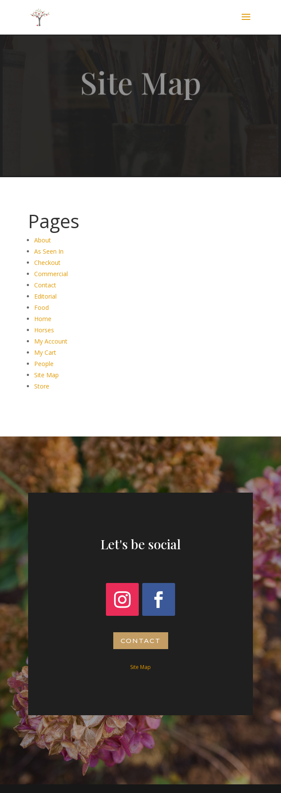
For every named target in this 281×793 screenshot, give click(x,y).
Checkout (47, 262)
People (44, 364)
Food (41, 307)
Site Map (46, 375)
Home (42, 319)
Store (41, 386)
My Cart (45, 352)
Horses (44, 330)
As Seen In (49, 251)
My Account (50, 341)
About (42, 240)
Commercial (51, 274)
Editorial (45, 296)
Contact (45, 285)
